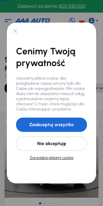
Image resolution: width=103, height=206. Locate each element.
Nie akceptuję (51, 143)
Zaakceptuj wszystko (51, 124)
